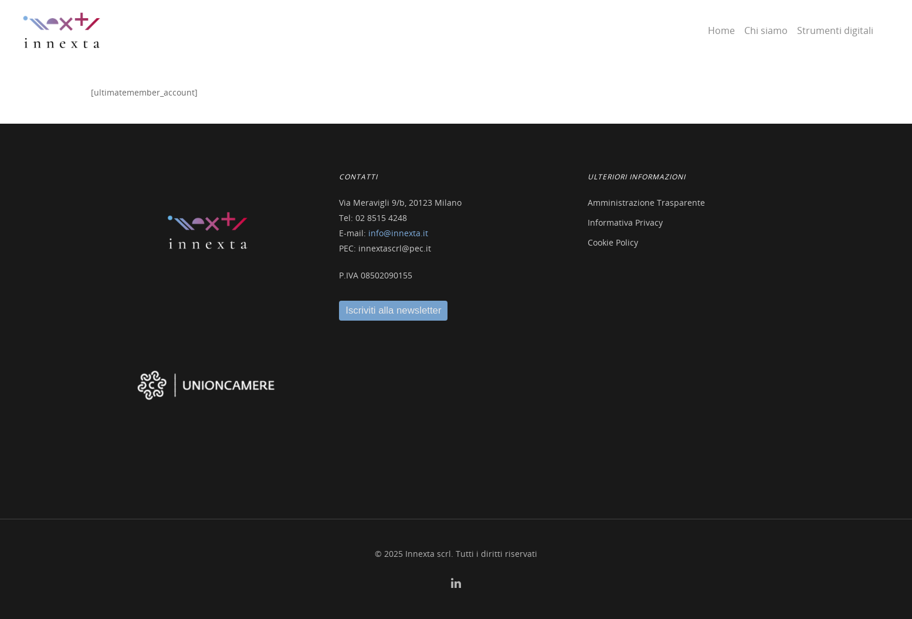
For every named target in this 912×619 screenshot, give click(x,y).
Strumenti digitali (835, 30)
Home (721, 30)
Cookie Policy (613, 242)
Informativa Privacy (625, 222)
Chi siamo (766, 30)
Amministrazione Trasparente (646, 202)
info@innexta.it (398, 233)
